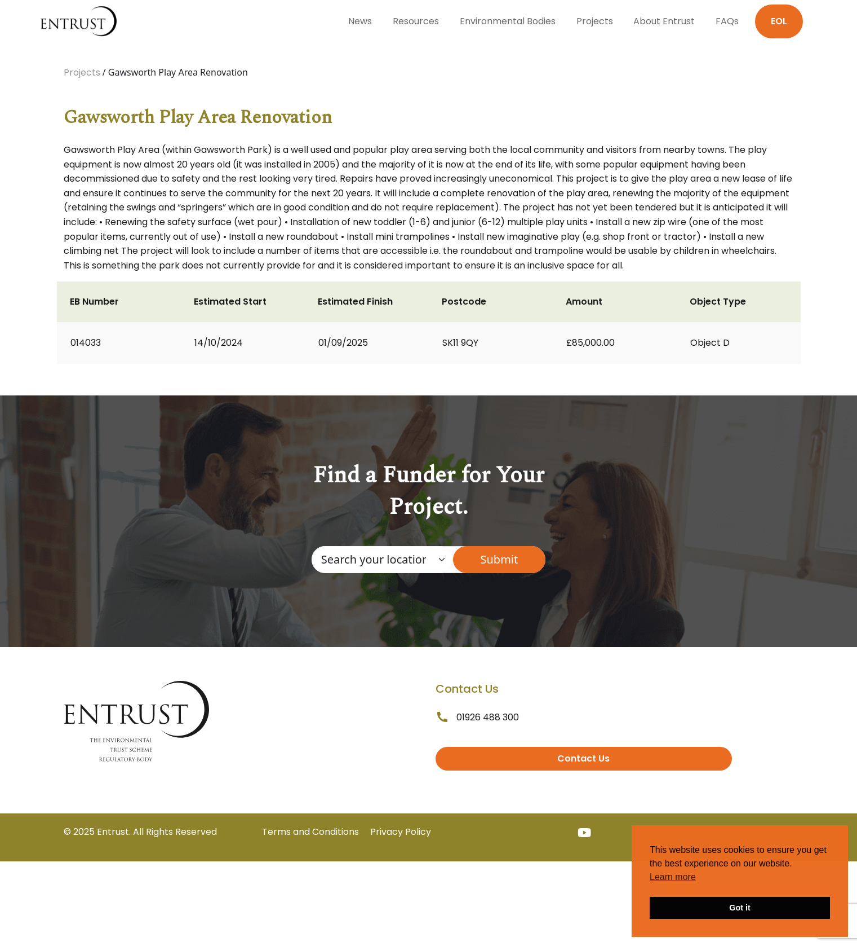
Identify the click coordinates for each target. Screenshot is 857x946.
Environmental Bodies (508, 21)
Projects (594, 21)
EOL (779, 21)
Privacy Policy (400, 831)
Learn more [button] (673, 877)
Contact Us (583, 758)
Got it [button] (740, 907)
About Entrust (664, 21)
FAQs (727, 21)
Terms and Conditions (310, 831)
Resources (416, 21)
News (360, 21)
